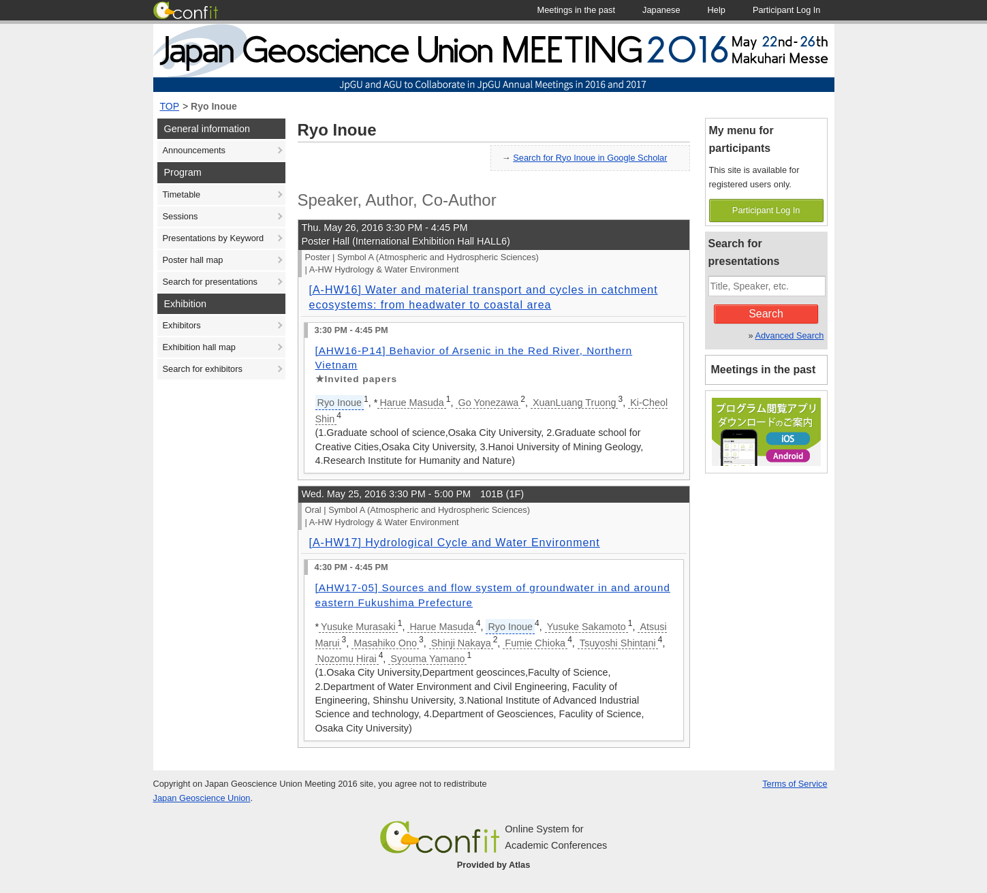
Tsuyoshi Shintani (618, 643)
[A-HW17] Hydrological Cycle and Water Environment (454, 542)
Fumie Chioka (535, 643)
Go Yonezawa (488, 402)
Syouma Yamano (427, 658)
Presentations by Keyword (213, 238)
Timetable (182, 194)
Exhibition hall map (199, 347)
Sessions (180, 216)
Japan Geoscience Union (202, 798)
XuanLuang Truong (574, 402)
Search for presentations (210, 282)
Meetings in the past (763, 369)
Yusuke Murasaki (358, 626)
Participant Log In (766, 210)
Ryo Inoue (214, 106)
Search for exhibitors (202, 369)
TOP (170, 106)
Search (766, 313)
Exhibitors (182, 325)
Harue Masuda (411, 402)
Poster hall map (193, 260)
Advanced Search (789, 335)
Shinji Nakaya (461, 643)
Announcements (194, 150)
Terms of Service (794, 784)
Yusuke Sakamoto (586, 626)
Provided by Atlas (494, 865)
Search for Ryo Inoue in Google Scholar (590, 158)
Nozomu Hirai (347, 658)
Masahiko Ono (385, 643)
